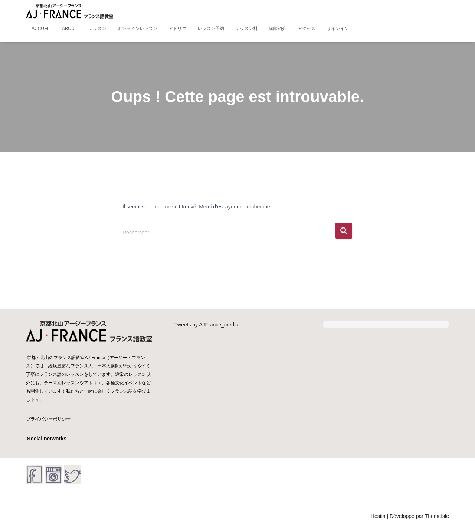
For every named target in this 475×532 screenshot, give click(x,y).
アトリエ (177, 28)
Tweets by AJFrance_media (206, 325)
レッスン (97, 28)
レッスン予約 (210, 28)
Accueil (41, 28)
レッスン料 (246, 28)
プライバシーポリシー (48, 419)
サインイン (338, 28)
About (69, 28)
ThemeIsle (437, 516)
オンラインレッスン (137, 28)
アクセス (306, 28)
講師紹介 (277, 28)
